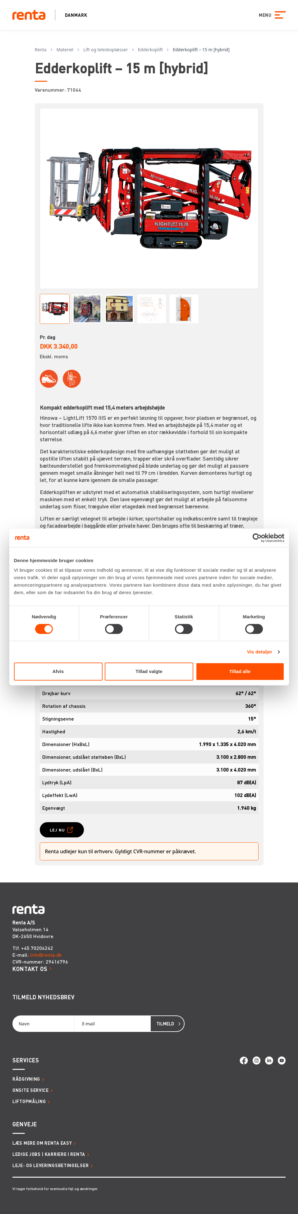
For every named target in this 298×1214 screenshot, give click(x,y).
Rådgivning (26, 1079)
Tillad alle (239, 671)
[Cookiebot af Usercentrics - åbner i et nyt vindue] (257, 538)
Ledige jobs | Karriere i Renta (48, 1154)
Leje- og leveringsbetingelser (50, 1165)
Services (25, 1060)
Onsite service (30, 1090)
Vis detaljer (259, 651)
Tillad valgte (148, 671)
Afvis (58, 671)
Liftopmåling (29, 1101)
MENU (265, 15)
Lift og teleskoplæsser (105, 50)
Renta (41, 50)
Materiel (65, 50)
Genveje (24, 1124)
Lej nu (57, 829)
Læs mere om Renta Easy (42, 1143)
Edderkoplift (150, 50)
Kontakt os (30, 968)
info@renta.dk (46, 954)
